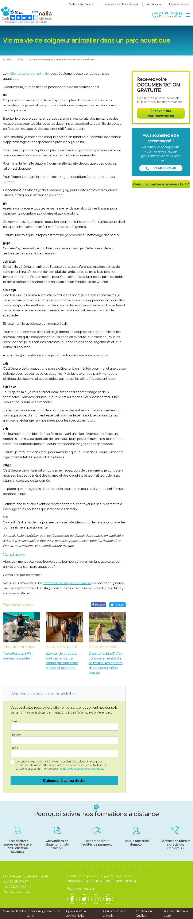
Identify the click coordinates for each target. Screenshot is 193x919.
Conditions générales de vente (43, 913)
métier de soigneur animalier (28, 74)
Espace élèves (179, 4)
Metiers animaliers (81, 4)
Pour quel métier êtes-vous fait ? (161, 184)
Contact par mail (16, 891)
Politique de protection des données (81, 768)
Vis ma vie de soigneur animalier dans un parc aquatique (61, 59)
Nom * (14, 721)
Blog (20, 59)
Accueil (7, 59)
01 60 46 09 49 (161, 168)
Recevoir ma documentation (161, 113)
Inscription (154, 4)
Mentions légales (14, 911)
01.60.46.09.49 (22, 886)
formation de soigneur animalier (67, 583)
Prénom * (16, 734)
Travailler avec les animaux (120, 4)
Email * (15, 748)
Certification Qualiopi (144, 913)
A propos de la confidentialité (75, 913)
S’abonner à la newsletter (64, 780)
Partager (98, 604)
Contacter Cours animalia (114, 913)
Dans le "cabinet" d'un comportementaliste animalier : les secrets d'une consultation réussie (106, 662)
